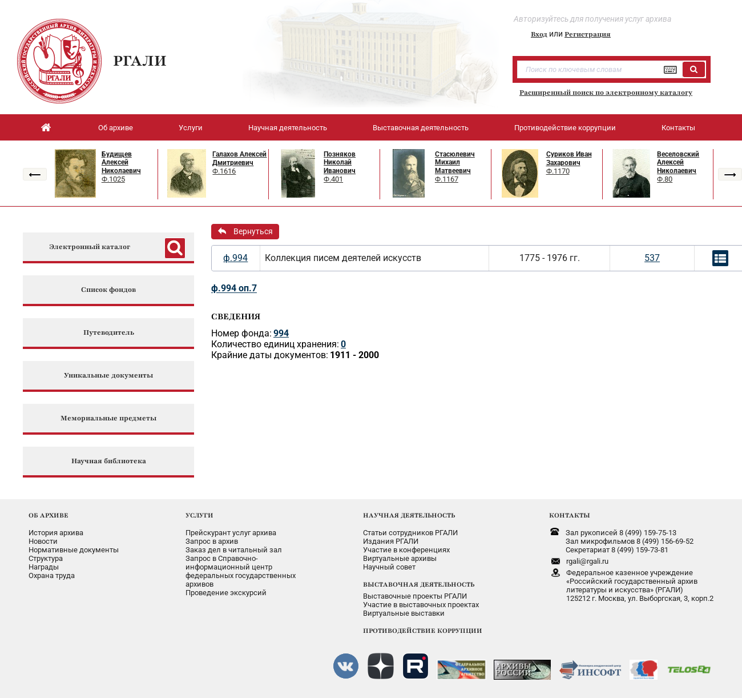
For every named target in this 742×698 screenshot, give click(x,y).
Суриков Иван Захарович (569, 158)
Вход (539, 34)
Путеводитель (108, 332)
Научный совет (389, 567)
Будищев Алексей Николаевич (121, 162)
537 (652, 257)
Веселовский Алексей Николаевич (678, 162)
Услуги (191, 127)
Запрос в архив (212, 541)
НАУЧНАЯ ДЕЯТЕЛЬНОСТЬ (409, 515)
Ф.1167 (446, 179)
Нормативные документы (74, 549)
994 (281, 333)
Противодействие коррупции (565, 127)
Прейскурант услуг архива (231, 532)
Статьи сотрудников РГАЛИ (410, 532)
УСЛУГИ (199, 515)
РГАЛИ (140, 60)
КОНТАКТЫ (569, 515)
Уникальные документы (108, 375)
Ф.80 (664, 179)
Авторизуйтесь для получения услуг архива (592, 18)
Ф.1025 (113, 179)
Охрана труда (52, 575)
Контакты (678, 127)
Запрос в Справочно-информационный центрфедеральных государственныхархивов (241, 571)
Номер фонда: (241, 333)
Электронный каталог (89, 247)
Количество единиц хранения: (275, 344)
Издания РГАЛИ (390, 541)
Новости (43, 541)
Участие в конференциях (406, 549)
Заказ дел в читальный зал (234, 549)
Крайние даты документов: (269, 355)
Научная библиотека (108, 461)
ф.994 (235, 257)
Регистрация (587, 34)
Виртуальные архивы (400, 558)
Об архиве (115, 127)
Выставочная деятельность (421, 127)
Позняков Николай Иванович (340, 162)
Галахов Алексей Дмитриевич (239, 158)
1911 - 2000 (354, 355)
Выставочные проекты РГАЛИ (415, 596)
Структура (46, 558)
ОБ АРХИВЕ (48, 515)
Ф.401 (333, 179)
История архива (56, 532)
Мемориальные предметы (108, 418)
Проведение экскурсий (226, 592)
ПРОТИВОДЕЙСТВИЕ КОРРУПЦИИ (422, 630)
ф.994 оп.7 (234, 288)
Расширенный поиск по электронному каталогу (605, 92)
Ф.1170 (558, 171)
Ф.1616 (224, 171)
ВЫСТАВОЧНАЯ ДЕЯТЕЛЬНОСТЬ (418, 584)
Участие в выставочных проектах (421, 604)
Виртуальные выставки (404, 613)
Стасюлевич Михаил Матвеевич (455, 162)
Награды (44, 567)
